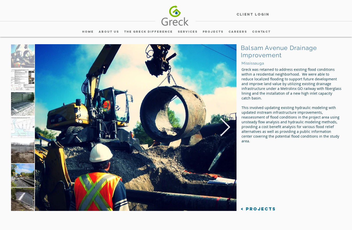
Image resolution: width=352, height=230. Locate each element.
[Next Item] (225, 127)
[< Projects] (258, 209)
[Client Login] (253, 15)
